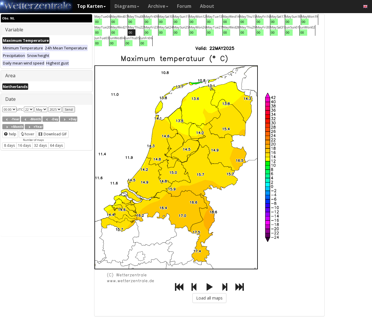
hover (27, 134)
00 (97, 21)
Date (10, 99)
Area (10, 75)
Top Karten (91, 6)
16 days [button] (24, 145)
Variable (14, 29)
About (207, 6)
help (10, 134)
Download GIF (53, 134)
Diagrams (127, 6)
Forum (184, 6)
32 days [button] (40, 145)
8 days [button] (9, 145)
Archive (158, 6)
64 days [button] (56, 145)
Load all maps (209, 298)
